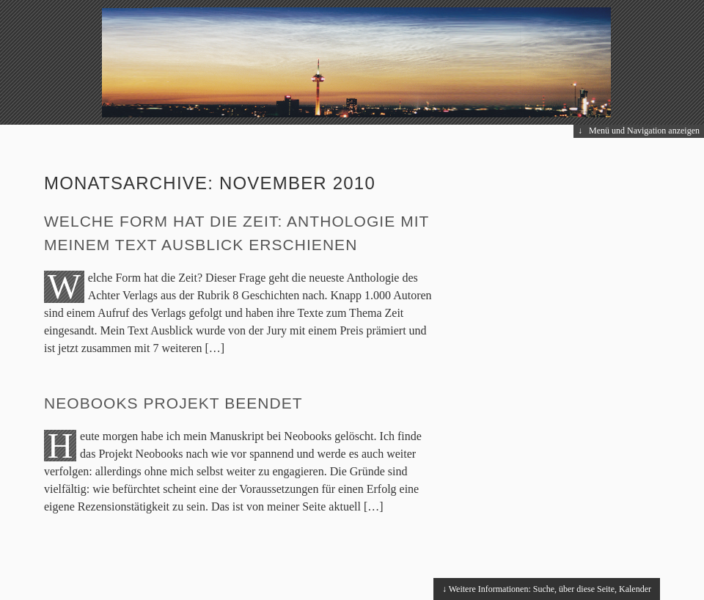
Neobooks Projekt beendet (173, 403)
